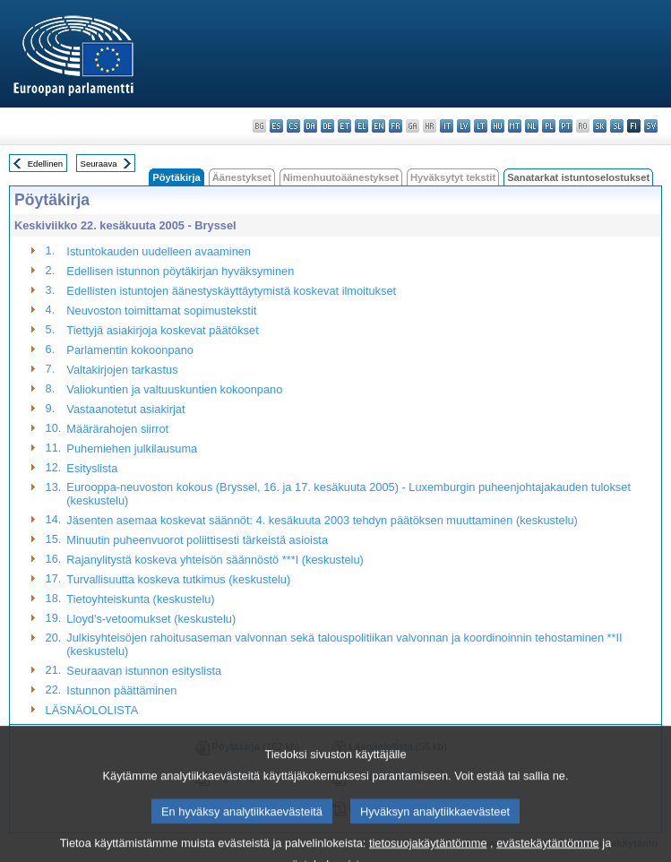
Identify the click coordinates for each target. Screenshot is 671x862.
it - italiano (446, 126)
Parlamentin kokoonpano (130, 350)
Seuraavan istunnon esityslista (143, 670)
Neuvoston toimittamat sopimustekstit (161, 310)
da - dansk (310, 126)
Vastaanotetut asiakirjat (125, 409)
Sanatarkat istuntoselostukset (578, 177)
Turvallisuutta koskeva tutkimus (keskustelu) (178, 579)
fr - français (395, 126)
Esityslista (91, 468)
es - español (276, 126)
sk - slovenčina (599, 126)
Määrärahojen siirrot (117, 428)
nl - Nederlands (531, 126)
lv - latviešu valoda (463, 126)
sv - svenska (651, 126)
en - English (378, 126)
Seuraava (99, 163)
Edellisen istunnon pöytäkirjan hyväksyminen (180, 271)
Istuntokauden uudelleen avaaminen (158, 251)
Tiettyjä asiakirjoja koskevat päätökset (162, 330)
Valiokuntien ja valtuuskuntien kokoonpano (174, 389)
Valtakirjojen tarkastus (121, 369)
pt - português (565, 126)
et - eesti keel (344, 126)
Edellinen (45, 163)
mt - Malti (514, 126)
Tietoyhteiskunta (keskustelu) (140, 599)
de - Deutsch (327, 126)
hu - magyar (497, 126)
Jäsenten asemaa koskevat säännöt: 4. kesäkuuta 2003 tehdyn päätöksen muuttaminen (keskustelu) (322, 520)
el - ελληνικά (361, 126)
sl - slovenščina (617, 126)
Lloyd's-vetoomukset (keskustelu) (151, 618)
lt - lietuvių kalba (480, 126)
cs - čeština (293, 126)
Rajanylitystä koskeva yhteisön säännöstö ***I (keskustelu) (214, 559)
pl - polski (548, 126)
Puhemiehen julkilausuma (131, 448)
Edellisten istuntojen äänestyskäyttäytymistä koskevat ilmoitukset (231, 290)
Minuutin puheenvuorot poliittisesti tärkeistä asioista (197, 540)
